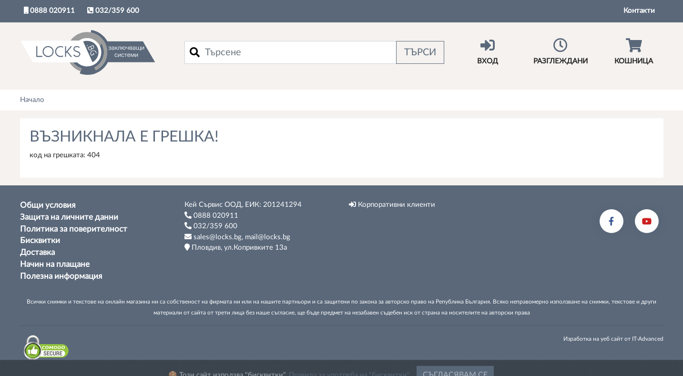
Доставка (37, 252)
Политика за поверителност (73, 229)
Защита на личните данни (69, 217)
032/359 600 (113, 10)
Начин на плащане (55, 264)
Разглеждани (560, 51)
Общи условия (47, 205)
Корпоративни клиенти (392, 204)
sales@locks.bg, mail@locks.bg (237, 237)
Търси (420, 52)
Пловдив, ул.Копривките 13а (235, 247)
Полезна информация (61, 276)
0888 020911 (49, 10)
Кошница (633, 51)
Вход (488, 51)
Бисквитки (40, 240)
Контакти (639, 10)
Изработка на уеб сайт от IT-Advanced (613, 339)
